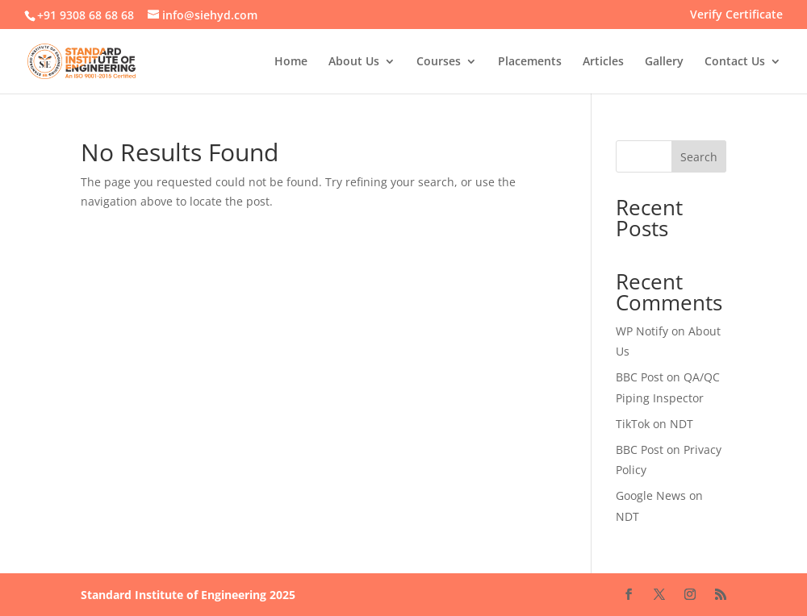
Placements (530, 62)
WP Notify (642, 331)
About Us (353, 62)
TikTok (633, 423)
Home (290, 62)
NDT (681, 423)
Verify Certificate (736, 15)
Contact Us (735, 62)
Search (698, 156)
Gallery (664, 62)
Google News (651, 495)
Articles (603, 62)
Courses (438, 62)
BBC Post (639, 377)
